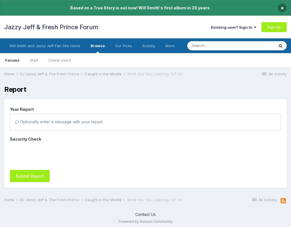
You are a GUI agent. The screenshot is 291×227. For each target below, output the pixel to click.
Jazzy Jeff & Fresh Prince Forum (51, 27)
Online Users (59, 60)
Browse (98, 48)
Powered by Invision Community (145, 221)
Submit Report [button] (30, 176)
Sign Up (274, 27)
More (169, 45)
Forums (12, 60)
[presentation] (53, 154)
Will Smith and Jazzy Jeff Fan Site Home (44, 45)
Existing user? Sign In (233, 27)
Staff (34, 60)
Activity (148, 45)
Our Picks (123, 45)
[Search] (219, 45)
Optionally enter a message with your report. (59, 121)
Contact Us (145, 214)
